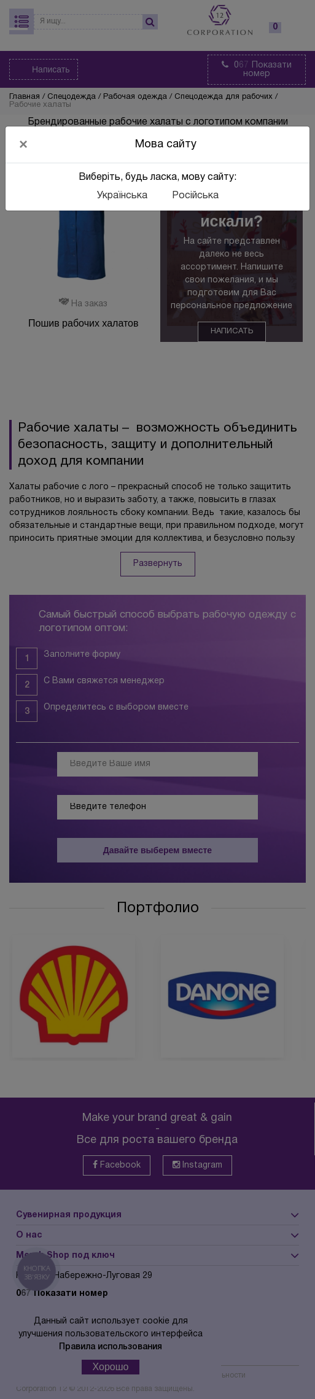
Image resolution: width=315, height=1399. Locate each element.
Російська (195, 196)
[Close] (23, 144)
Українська (122, 196)
